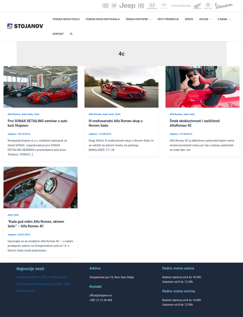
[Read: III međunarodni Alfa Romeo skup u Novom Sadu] (121, 75)
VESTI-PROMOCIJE (169, 21)
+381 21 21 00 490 (101, 288)
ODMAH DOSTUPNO (143, 21)
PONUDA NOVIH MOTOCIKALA (112, 21)
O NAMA (212, 21)
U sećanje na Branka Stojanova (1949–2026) (44, 272)
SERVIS (185, 21)
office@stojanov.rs (100, 284)
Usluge (198, 21)
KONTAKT (225, 21)
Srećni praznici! (26, 279)
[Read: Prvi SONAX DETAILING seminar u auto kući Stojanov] (40, 75)
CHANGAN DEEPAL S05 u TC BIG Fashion (42, 266)
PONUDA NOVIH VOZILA (79, 21)
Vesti (37, 103)
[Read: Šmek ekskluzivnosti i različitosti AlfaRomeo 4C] (202, 75)
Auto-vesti (27, 103)
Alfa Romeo (14, 103)
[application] (154, 21)
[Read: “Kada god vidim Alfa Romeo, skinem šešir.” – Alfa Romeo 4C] (40, 176)
